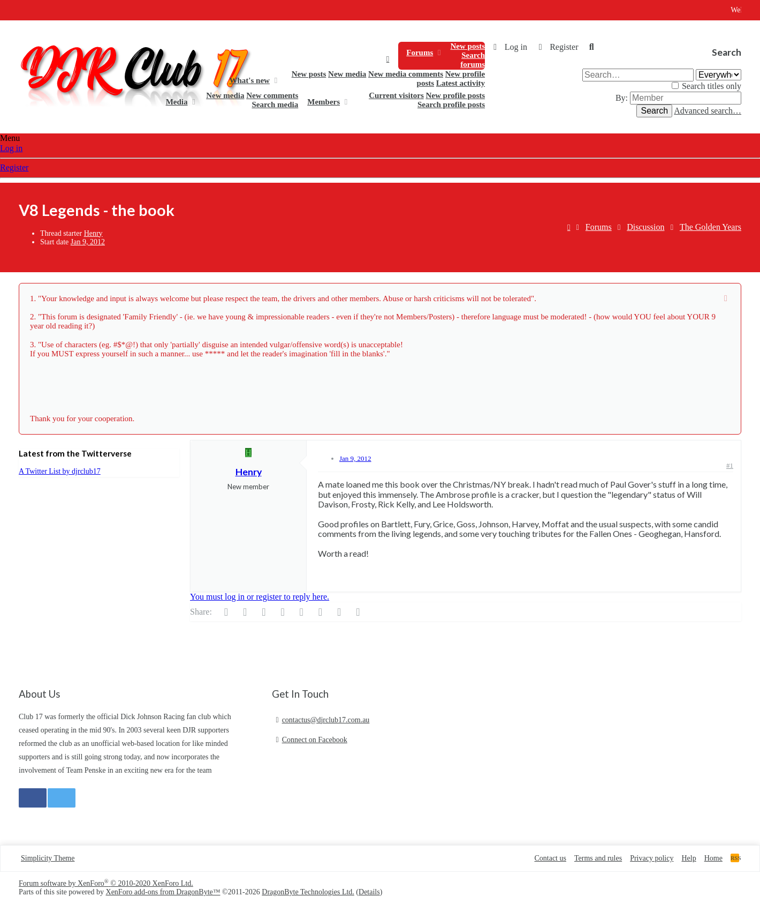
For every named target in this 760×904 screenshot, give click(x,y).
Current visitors (396, 95)
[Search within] (718, 74)
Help (688, 858)
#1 (729, 465)
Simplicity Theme (47, 858)
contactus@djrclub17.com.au (326, 720)
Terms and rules (598, 858)
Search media (275, 104)
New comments (272, 95)
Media (177, 102)
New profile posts (455, 95)
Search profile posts (451, 104)
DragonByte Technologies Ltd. (308, 892)
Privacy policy (651, 858)
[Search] (591, 47)
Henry (93, 233)
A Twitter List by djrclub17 (60, 471)
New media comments (405, 74)
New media (347, 74)
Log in (11, 148)
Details (369, 892)
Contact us (550, 858)
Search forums (472, 60)
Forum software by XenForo (106, 883)
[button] (439, 52)
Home (387, 59)
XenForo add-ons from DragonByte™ (163, 892)
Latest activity (460, 83)
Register (14, 167)
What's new (249, 80)
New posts (467, 46)
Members (323, 102)
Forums (419, 52)
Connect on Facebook (314, 740)
